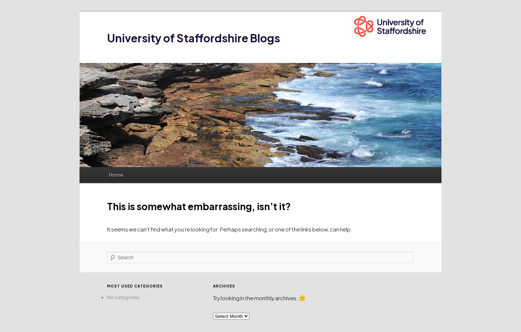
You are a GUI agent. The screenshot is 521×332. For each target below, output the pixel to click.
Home (116, 175)
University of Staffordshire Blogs (193, 38)
